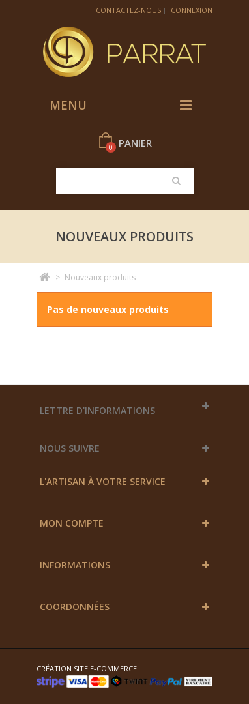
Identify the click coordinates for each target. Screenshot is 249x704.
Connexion (191, 10)
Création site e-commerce (87, 668)
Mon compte (72, 523)
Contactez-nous (128, 10)
